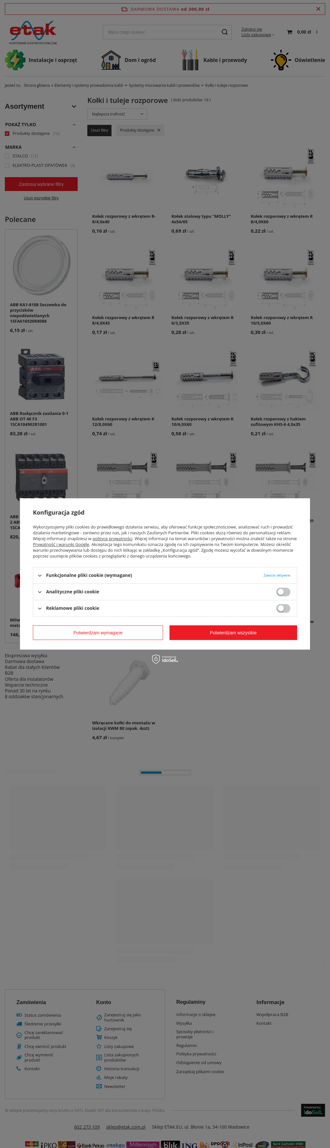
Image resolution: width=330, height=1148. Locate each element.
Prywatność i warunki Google (61, 544)
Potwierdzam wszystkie (233, 632)
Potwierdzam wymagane (98, 632)
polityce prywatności (112, 538)
